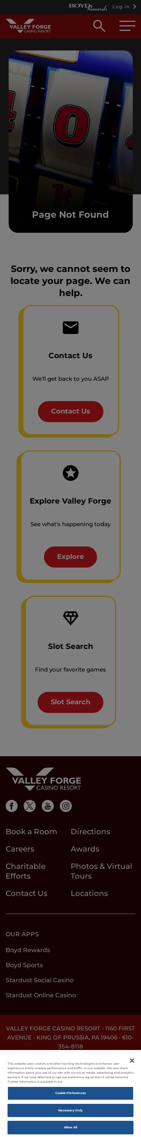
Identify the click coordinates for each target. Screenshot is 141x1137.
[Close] (132, 1063)
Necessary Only (70, 1113)
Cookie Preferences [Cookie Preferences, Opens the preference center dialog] (70, 1096)
